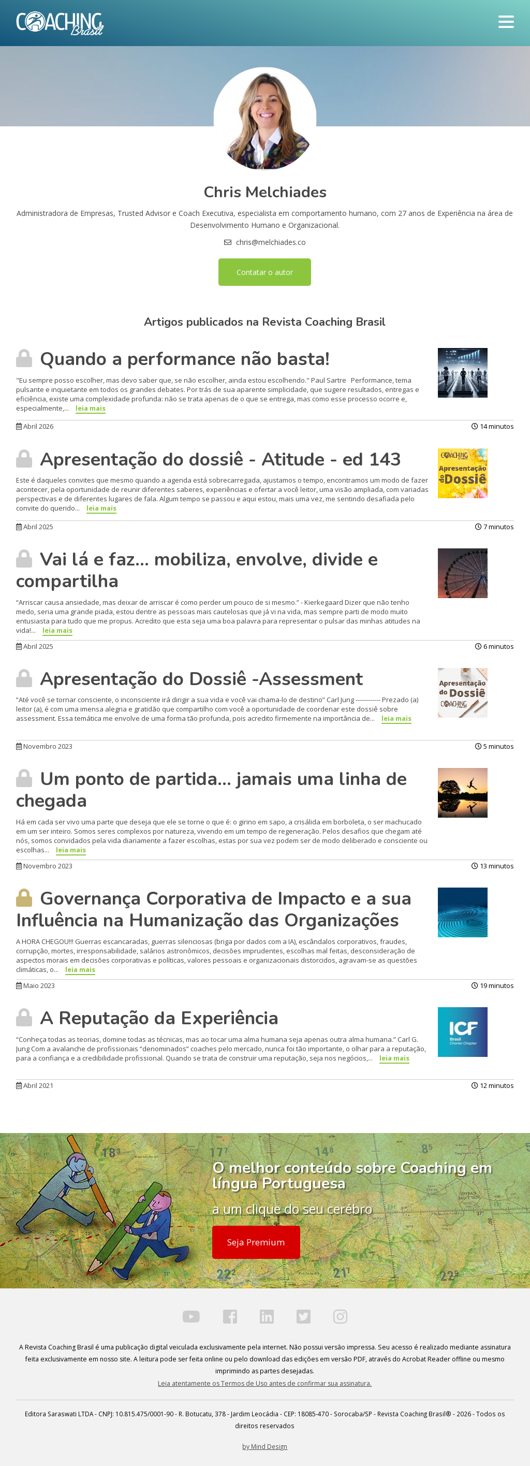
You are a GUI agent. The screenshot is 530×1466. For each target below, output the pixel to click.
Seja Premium (256, 1242)
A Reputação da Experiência (147, 1018)
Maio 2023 (35, 985)
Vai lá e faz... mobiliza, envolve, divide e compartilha (197, 570)
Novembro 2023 (44, 746)
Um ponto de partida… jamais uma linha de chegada (211, 790)
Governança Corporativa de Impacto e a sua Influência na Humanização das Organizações (213, 909)
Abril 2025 (34, 526)
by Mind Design (264, 1446)
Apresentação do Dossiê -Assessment (189, 678)
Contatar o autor (265, 272)
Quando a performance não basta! (173, 358)
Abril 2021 (34, 1085)
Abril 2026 (34, 426)
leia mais (91, 408)
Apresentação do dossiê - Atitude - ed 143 (208, 459)
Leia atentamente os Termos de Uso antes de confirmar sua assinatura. (265, 1383)
